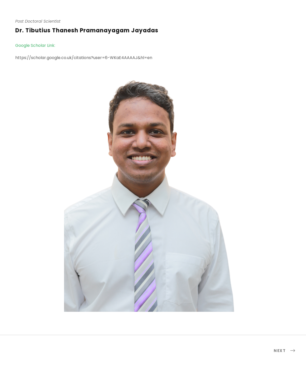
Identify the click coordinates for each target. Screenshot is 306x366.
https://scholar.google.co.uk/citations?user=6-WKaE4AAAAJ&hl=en (83, 58)
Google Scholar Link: (35, 45)
